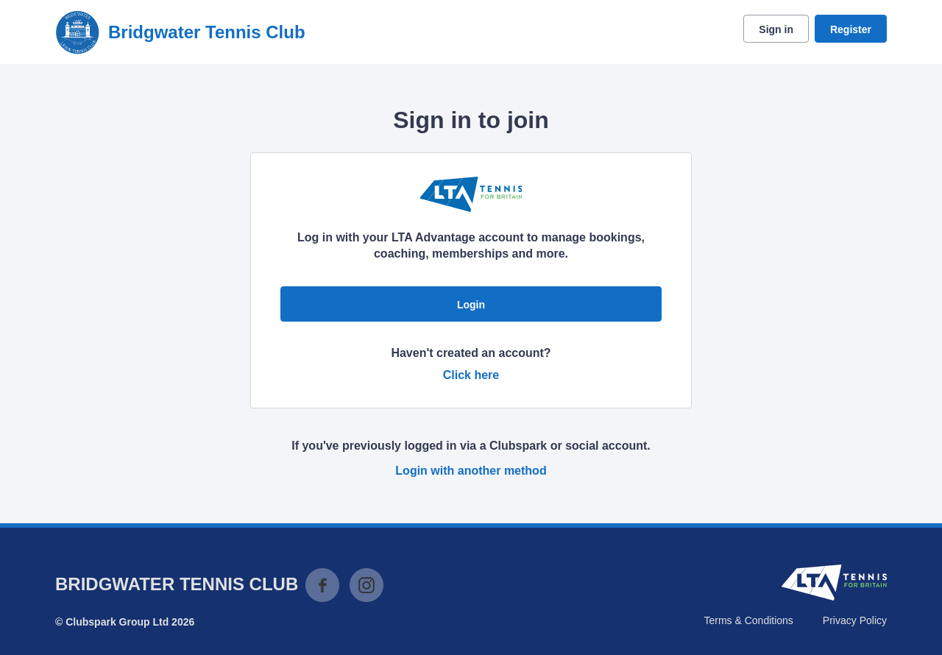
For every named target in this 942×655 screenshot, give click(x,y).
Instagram (366, 585)
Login (471, 305)
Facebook (322, 585)
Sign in (776, 29)
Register (850, 29)
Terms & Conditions (748, 620)
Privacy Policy (855, 620)
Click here (471, 375)
